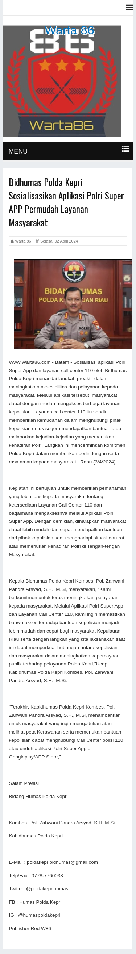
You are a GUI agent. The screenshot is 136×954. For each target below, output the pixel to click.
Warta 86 (69, 30)
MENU (18, 151)
